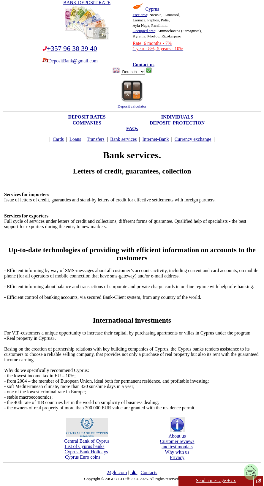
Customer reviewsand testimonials (177, 444)
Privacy (177, 457)
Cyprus (152, 9)
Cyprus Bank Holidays (86, 451)
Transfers (96, 139)
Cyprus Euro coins (82, 457)
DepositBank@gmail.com (70, 60)
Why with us (177, 452)
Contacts (149, 472)
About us (177, 433)
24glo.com (117, 472)
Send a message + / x (216, 480)
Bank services (123, 139)
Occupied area (144, 31)
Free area (140, 14)
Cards (58, 139)
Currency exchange (193, 139)
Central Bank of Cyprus (86, 438)
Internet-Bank (156, 139)
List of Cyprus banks (85, 446)
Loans (75, 139)
